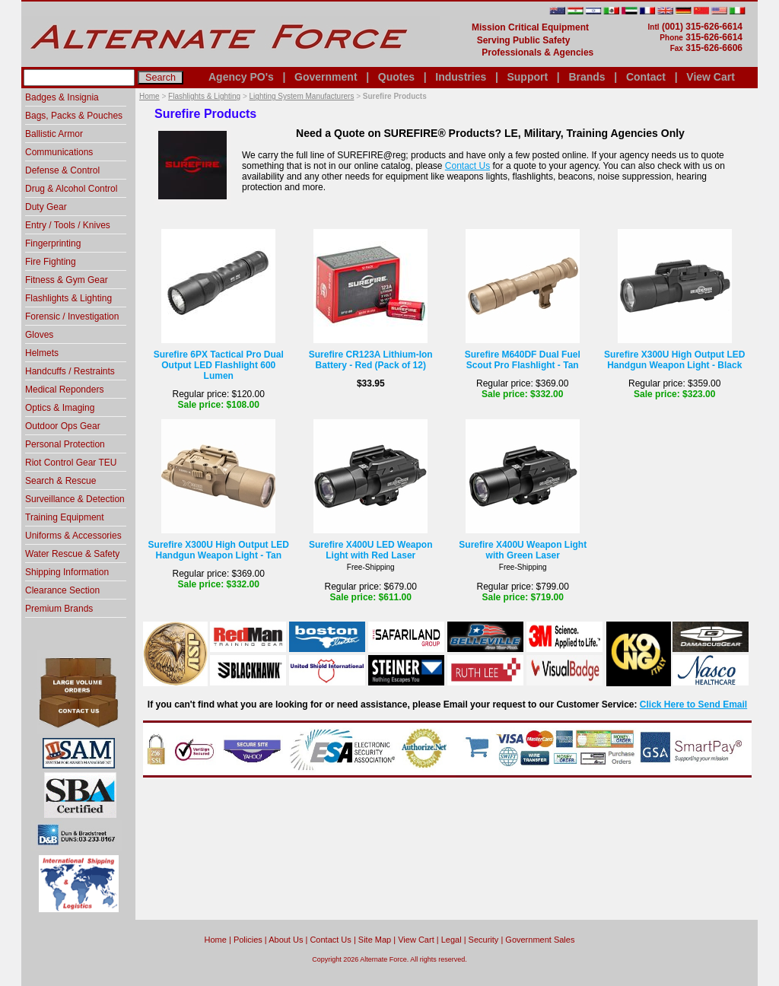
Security (484, 939)
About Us (286, 939)
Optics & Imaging (59, 407)
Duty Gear (46, 207)
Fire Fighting (50, 261)
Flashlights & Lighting (204, 96)
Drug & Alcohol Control (71, 188)
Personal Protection (65, 444)
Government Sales (539, 939)
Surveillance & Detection (75, 499)
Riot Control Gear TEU (71, 462)
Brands (586, 77)
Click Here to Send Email (693, 704)
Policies (248, 939)
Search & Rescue (60, 481)
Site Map (374, 939)
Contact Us (467, 166)
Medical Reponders (64, 389)
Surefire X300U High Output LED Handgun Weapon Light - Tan (218, 550)
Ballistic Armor (54, 134)
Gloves (39, 334)
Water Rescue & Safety (72, 554)
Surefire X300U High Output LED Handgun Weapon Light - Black (674, 360)
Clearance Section (62, 590)
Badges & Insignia (62, 97)
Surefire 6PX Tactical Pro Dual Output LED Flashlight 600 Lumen (219, 365)
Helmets (42, 353)
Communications (59, 152)
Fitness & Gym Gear (66, 280)
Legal (451, 939)
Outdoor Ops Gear (62, 426)
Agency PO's (241, 77)
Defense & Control (62, 170)
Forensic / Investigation (72, 316)
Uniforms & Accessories (73, 535)
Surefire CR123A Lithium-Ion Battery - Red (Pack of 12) (371, 360)
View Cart (710, 77)
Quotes (396, 77)
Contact (646, 77)
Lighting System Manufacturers (302, 96)
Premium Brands (59, 608)
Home (149, 96)
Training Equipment (64, 517)
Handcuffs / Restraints (70, 371)
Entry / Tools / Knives (67, 225)
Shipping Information (67, 572)
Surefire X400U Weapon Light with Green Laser (523, 550)
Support (527, 77)
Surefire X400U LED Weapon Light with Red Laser (371, 550)
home (216, 939)
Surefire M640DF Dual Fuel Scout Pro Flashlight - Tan (522, 360)
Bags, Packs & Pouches (73, 115)
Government (325, 77)
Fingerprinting (53, 243)
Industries (460, 77)
